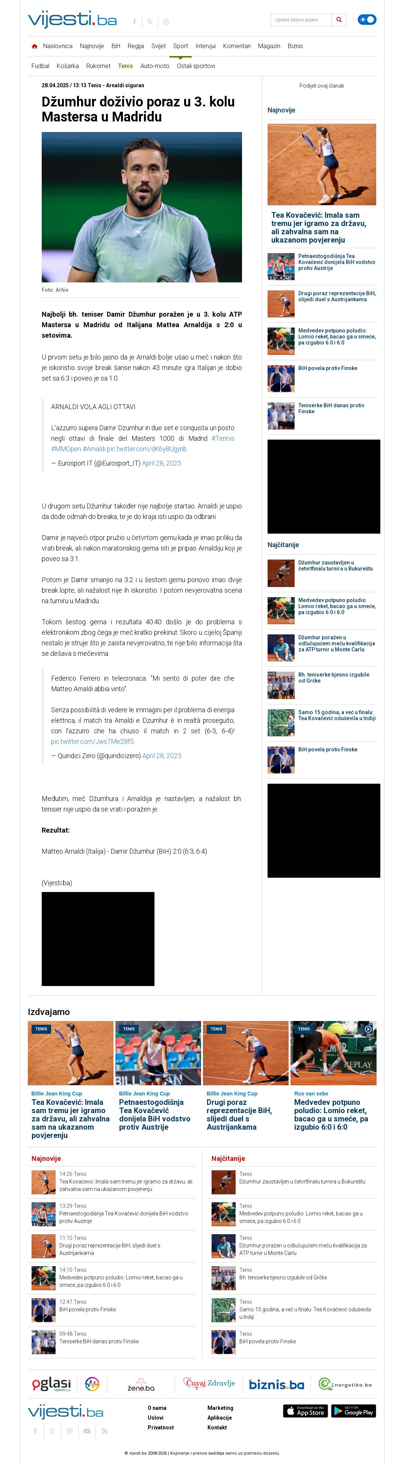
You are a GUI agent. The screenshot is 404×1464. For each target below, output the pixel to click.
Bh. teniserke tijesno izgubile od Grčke (333, 678)
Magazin (269, 46)
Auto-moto (155, 66)
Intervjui (205, 46)
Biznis (295, 46)
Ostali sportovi (196, 66)
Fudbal (40, 66)
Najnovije (92, 46)
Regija (136, 46)
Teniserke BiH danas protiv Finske (331, 408)
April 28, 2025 (161, 463)
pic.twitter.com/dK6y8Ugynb (147, 449)
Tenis (125, 66)
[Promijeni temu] (367, 19)
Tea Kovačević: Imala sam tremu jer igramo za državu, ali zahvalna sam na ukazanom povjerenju (318, 227)
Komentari (237, 46)
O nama (157, 1408)
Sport (180, 46)
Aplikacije (219, 1418)
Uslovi (155, 1418)
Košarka (68, 66)
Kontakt (217, 1428)
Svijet (158, 46)
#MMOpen (66, 449)
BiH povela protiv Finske (327, 368)
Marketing (220, 1408)
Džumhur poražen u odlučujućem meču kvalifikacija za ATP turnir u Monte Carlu (336, 643)
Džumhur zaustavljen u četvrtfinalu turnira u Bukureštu (335, 566)
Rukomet (98, 66)
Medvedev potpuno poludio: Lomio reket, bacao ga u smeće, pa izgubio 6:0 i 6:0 (337, 337)
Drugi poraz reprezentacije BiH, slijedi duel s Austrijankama (337, 296)
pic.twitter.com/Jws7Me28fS (92, 741)
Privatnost (161, 1428)
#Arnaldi (94, 449)
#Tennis (223, 438)
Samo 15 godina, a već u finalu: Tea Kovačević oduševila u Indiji (337, 715)
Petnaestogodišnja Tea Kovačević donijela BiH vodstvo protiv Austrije (336, 262)
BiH (116, 46)
